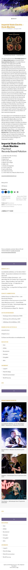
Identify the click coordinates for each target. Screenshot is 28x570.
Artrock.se (14, 4)
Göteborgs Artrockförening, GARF (11, 319)
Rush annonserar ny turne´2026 (18, 300)
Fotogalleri (5, 357)
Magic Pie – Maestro (18, 308)
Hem (4, 345)
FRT (17, 567)
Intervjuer (5, 354)
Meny (15, 18)
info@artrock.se (5, 334)
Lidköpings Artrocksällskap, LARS (11, 322)
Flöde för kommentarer (9, 374)
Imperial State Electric (11, 204)
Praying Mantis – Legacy (6, 198)
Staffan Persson (5, 296)
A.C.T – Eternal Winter (17, 302)
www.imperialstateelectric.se (8, 176)
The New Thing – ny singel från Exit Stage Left (13, 287)
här (24, 337)
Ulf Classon (9, 28)
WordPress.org (7, 378)
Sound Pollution (10, 206)
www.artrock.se (5, 330)
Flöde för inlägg (7, 371)
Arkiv (4, 360)
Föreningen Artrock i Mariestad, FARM (12, 316)
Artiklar (4, 348)
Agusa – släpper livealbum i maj (9, 281)
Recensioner (11, 203)
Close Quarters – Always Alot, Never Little (21, 198)
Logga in (5, 368)
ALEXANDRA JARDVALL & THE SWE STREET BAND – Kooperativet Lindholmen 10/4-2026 (12, 424)
